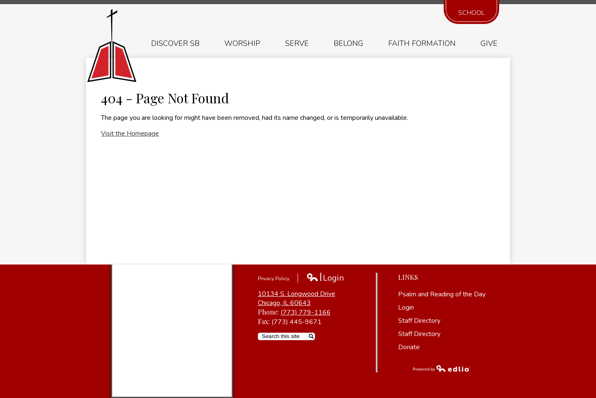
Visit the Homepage (130, 133)
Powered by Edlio (442, 368)
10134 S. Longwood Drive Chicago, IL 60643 (296, 298)
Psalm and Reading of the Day (441, 294)
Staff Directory (419, 320)
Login (325, 278)
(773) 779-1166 (306, 312)
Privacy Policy (273, 278)
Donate (409, 347)
